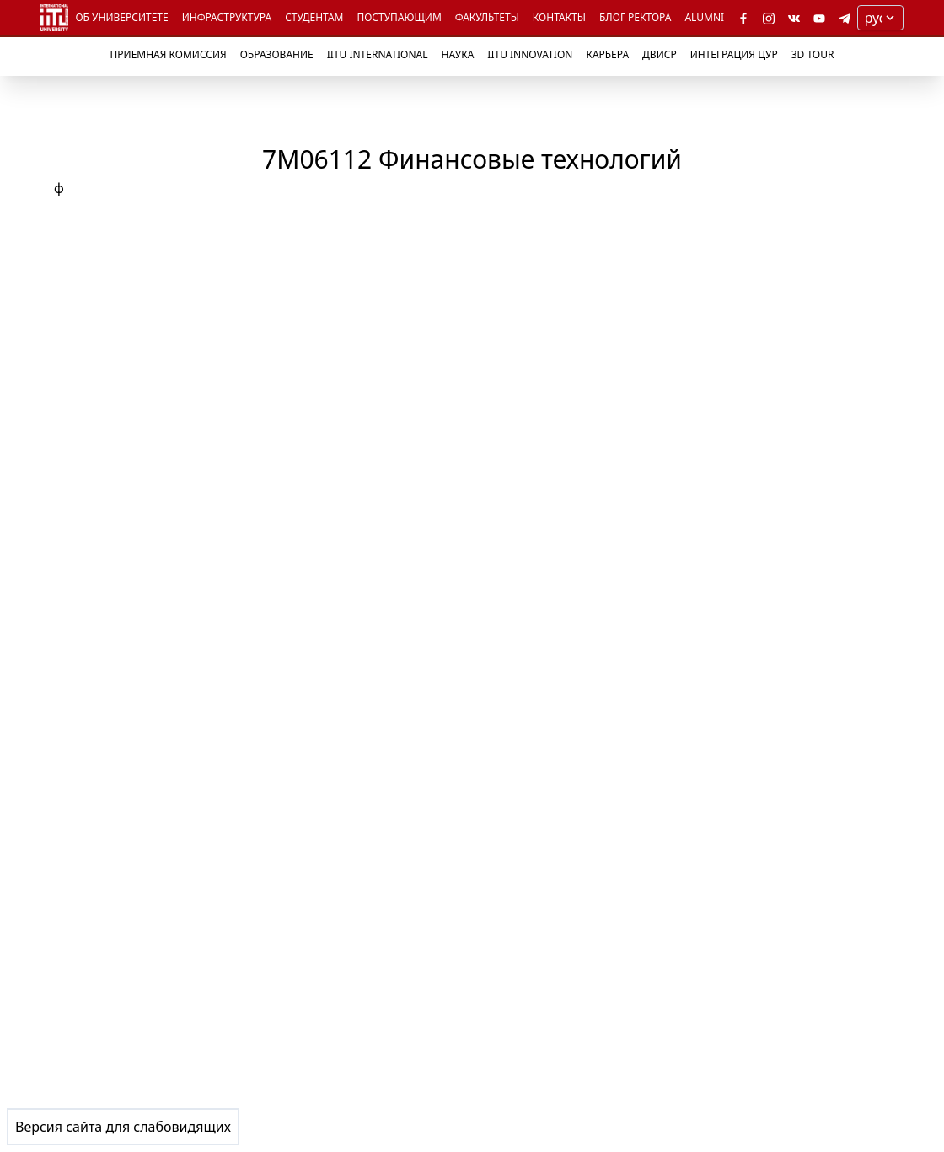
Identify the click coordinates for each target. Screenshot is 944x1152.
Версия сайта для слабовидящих (123, 1126)
